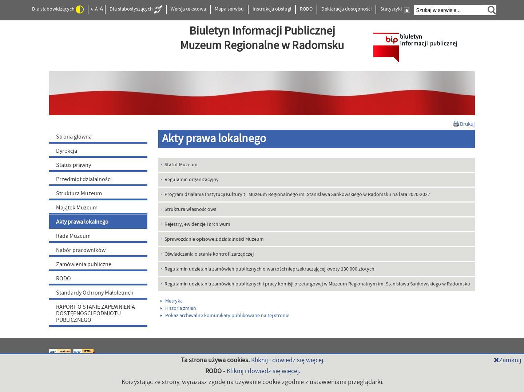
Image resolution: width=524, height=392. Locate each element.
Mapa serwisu (229, 9)
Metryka (171, 301)
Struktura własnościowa (190, 209)
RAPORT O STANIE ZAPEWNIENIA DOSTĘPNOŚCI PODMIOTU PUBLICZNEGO (95, 313)
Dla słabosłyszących (136, 9)
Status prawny (73, 165)
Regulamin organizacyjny (191, 179)
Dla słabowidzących (58, 9)
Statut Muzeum (181, 164)
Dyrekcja (66, 151)
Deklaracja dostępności (346, 9)
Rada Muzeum (73, 236)
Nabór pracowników (81, 250)
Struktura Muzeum (79, 193)
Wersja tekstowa (188, 9)
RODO (306, 9)
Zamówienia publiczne (83, 264)
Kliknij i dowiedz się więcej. (288, 360)
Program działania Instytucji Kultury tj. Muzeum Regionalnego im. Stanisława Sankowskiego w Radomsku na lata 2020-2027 (297, 194)
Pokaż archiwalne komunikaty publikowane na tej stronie (224, 315)
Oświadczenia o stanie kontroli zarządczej (209, 254)
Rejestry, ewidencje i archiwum (197, 224)
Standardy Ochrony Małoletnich (95, 292)
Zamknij (507, 360)
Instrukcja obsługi (272, 9)
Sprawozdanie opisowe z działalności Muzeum (214, 239)
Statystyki (395, 9)
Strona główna (74, 136)
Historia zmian (178, 308)
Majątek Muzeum (77, 207)
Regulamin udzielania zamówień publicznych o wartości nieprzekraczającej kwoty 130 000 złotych (269, 269)
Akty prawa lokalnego (82, 221)
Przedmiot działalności (84, 179)
